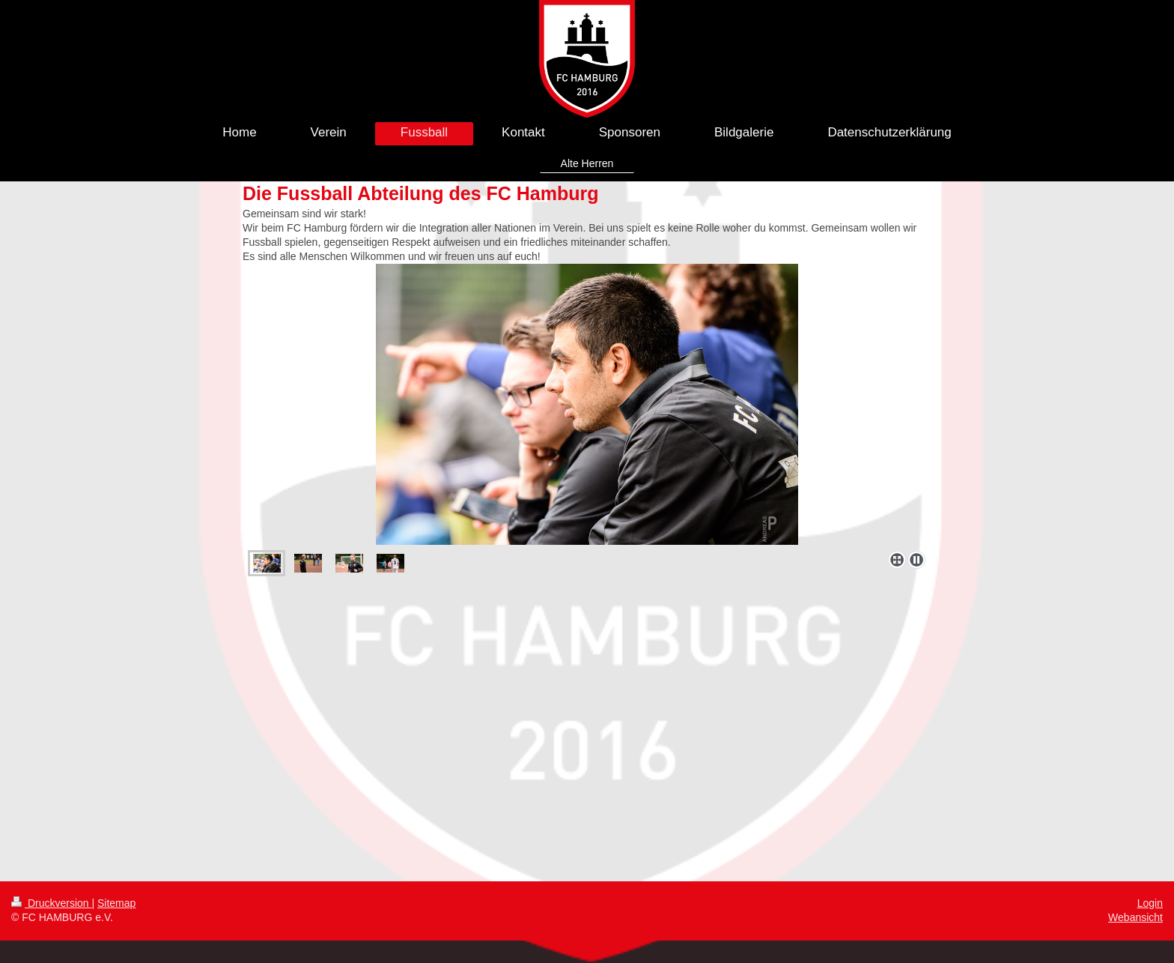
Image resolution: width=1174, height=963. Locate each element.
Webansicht (1135, 917)
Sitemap (116, 903)
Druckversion (51, 903)
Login (1150, 903)
